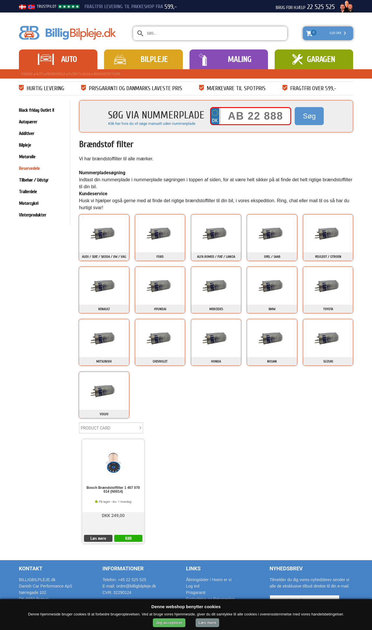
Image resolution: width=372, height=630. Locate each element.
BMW (272, 309)
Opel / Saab (272, 257)
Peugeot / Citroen (328, 257)
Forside (27, 74)
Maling (239, 59)
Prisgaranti (195, 592)
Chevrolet (160, 361)
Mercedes (216, 309)
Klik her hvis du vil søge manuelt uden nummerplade (151, 123)
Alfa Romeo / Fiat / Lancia (216, 257)
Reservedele (55, 74)
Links (193, 568)
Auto (69, 59)
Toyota (328, 309)
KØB (128, 538)
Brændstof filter (107, 74)
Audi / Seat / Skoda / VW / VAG (104, 257)
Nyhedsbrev (286, 568)
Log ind (192, 586)
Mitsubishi (104, 361)
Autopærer (28, 122)
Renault (104, 309)
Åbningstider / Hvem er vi (208, 579)
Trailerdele (28, 191)
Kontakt (30, 568)
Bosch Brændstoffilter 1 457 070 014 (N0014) (113, 490)
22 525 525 (321, 6)
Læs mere (98, 538)
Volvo (104, 414)
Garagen (321, 59)
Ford (160, 257)
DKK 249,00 (113, 515)
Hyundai (160, 309)
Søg (309, 116)
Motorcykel (28, 203)
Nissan (272, 361)
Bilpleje (154, 59)
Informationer (123, 568)
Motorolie (27, 156)
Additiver (26, 133)
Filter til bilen (79, 74)
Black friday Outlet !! (36, 110)
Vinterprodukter (32, 215)
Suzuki (328, 361)
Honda (216, 361)
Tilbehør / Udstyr (34, 180)
